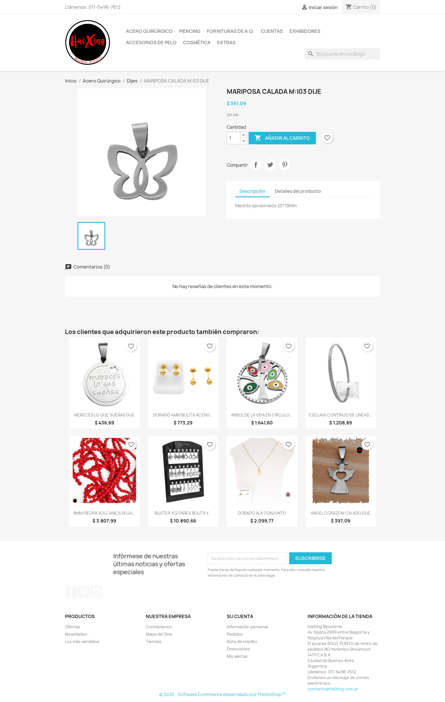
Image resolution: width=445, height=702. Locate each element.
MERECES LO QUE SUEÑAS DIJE (104, 415)
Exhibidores (304, 31)
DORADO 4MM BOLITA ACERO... (183, 415)
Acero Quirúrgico (149, 31)
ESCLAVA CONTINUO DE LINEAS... (340, 415)
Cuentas (272, 31)
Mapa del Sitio (159, 634)
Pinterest (284, 164)
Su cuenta (240, 616)
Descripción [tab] (252, 191)
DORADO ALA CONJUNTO (262, 513)
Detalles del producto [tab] (298, 191)
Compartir (255, 164)
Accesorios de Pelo (151, 42)
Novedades (76, 634)
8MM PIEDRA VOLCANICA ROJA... (104, 513)
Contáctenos (159, 626)
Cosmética (197, 42)
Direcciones (238, 649)
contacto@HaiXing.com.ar (333, 689)
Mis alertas (237, 656)
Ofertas (72, 626)
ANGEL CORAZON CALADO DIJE (340, 513)
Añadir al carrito (282, 138)
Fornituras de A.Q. (230, 31)
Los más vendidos (82, 641)
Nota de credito (242, 641)
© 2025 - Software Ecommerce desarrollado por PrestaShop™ (222, 694)
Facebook (71, 592)
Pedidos (235, 634)
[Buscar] (342, 54)
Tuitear (270, 164)
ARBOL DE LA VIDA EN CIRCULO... (262, 415)
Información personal (247, 626)
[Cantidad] (233, 138)
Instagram (96, 592)
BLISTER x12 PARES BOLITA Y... (183, 513)
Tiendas (153, 641)
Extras (226, 42)
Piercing (189, 31)
